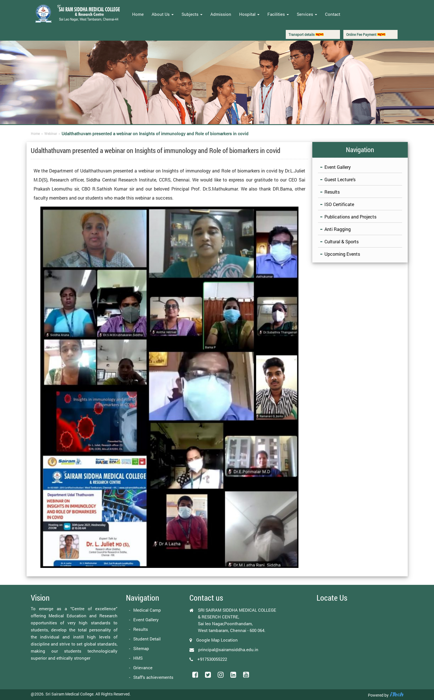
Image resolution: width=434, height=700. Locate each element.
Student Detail (147, 639)
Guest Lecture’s (340, 179)
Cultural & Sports (341, 241)
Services (307, 14)
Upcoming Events (342, 254)
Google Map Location (217, 640)
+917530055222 (212, 659)
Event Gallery (337, 167)
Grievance (142, 667)
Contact (332, 14)
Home (138, 14)
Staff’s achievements (153, 677)
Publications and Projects (350, 217)
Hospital (249, 14)
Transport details (306, 34)
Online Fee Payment (365, 34)
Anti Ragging (337, 229)
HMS (138, 658)
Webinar (50, 133)
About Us (163, 14)
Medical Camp (147, 610)
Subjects (192, 14)
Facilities (278, 14)
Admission (220, 14)
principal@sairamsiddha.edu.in (228, 649)
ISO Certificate (339, 204)
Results (332, 192)
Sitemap (141, 648)
